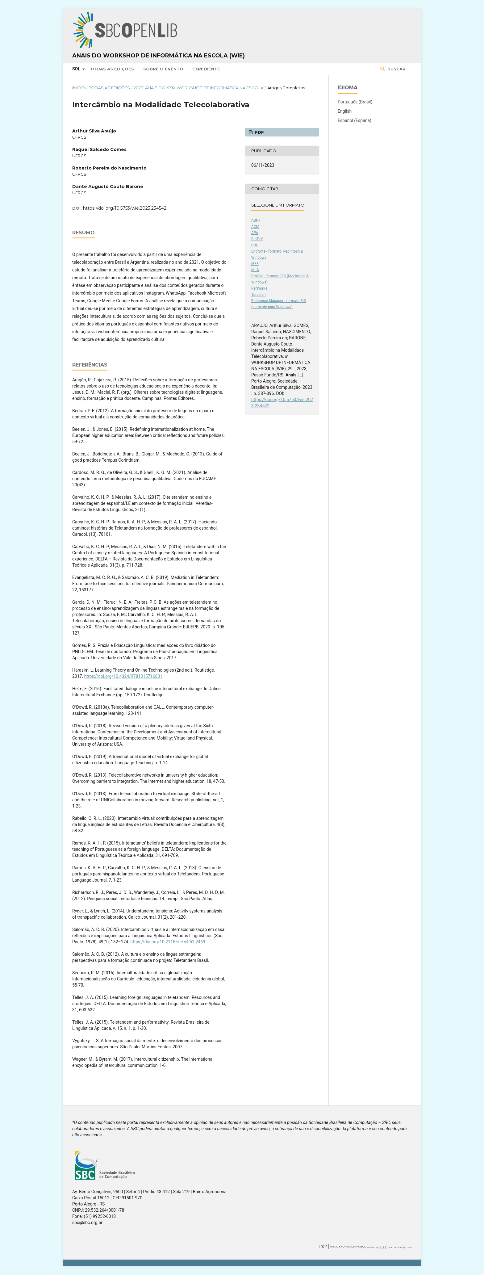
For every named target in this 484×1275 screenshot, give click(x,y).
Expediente (206, 68)
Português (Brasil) (355, 101)
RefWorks (259, 288)
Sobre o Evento (163, 68)
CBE (254, 245)
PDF (258, 132)
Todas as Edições (112, 68)
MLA (255, 270)
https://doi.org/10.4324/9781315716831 (123, 676)
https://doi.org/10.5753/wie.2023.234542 (124, 208)
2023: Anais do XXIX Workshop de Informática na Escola (198, 87)
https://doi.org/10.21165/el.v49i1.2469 (167, 941)
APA (254, 233)
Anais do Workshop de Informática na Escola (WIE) (158, 55)
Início (78, 87)
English (345, 111)
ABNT (256, 220)
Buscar (396, 68)
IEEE (255, 264)
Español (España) (354, 120)
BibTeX (257, 239)
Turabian (258, 294)
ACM (255, 226)
